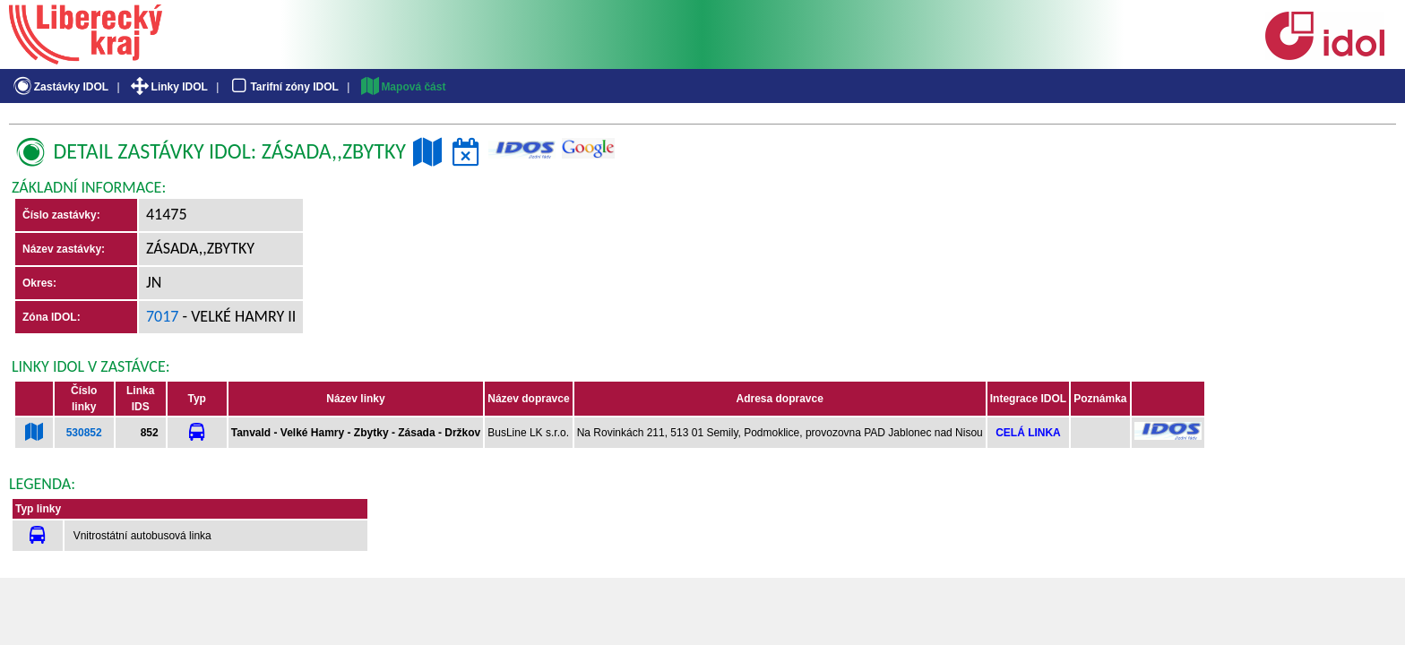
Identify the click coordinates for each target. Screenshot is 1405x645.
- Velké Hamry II (238, 316)
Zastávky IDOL (59, 87)
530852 (84, 432)
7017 (162, 316)
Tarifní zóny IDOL (283, 87)
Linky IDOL (168, 87)
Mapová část (402, 87)
